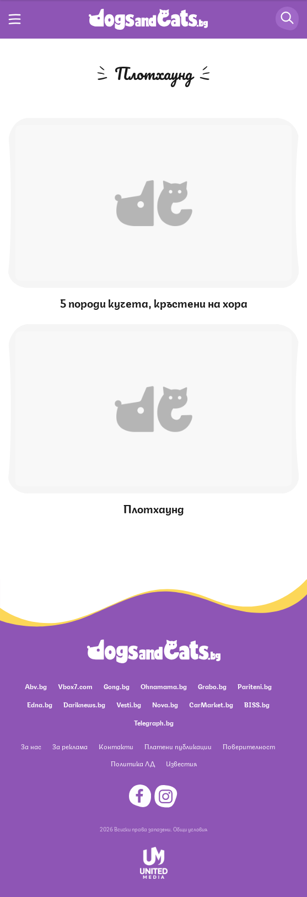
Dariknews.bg (84, 704)
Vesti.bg (128, 704)
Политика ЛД (133, 763)
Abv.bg (36, 686)
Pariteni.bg (255, 686)
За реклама (70, 746)
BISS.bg (257, 704)
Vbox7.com (75, 686)
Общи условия (190, 828)
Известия (181, 763)
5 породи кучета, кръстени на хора (153, 302)
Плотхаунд (153, 508)
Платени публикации (178, 746)
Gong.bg (117, 686)
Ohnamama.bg (164, 686)
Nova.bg (165, 704)
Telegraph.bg (154, 722)
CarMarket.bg (211, 704)
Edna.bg (39, 704)
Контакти (116, 746)
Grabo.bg (212, 686)
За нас (31, 746)
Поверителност (249, 746)
